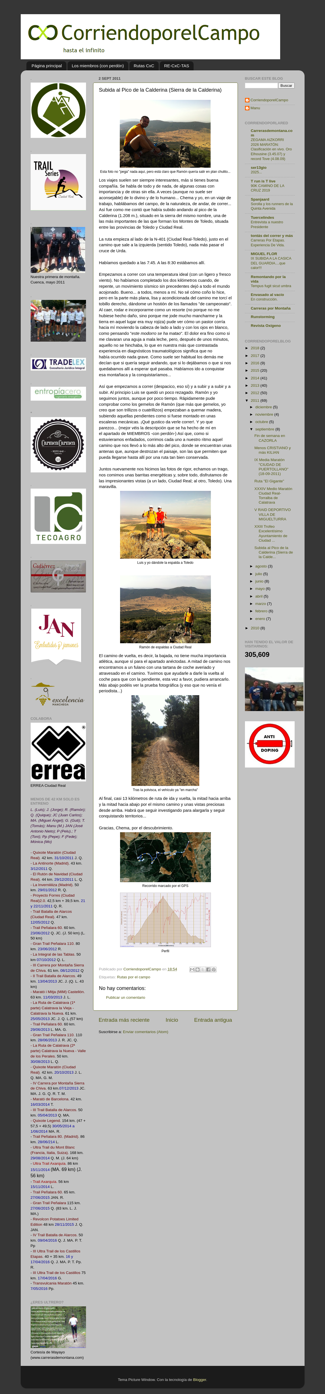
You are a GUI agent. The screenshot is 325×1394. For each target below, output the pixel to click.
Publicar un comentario (125, 997)
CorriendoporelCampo (269, 100)
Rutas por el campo (133, 977)
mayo (260, 588)
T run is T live (263, 181)
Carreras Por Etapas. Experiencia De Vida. (268, 242)
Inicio (172, 1020)
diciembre (264, 407)
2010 (255, 628)
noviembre (264, 414)
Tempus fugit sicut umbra (271, 286)
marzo (261, 604)
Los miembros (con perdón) (98, 65)
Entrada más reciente (124, 1020)
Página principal (47, 65)
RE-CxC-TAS (176, 65)
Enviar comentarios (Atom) (145, 1032)
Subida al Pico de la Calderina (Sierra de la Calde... (273, 552)
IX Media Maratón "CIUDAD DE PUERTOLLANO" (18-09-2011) (271, 467)
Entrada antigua (213, 1020)
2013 (255, 385)
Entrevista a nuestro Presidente (267, 224)
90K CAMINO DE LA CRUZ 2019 (267, 188)
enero (260, 619)
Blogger (199, 1380)
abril (259, 596)
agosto (261, 566)
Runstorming (263, 317)
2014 (255, 378)
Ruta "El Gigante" (269, 481)
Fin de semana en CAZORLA (269, 438)
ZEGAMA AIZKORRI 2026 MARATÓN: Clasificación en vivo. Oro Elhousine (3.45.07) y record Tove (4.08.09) (271, 149)
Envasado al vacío (267, 295)
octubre (262, 422)
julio (259, 574)
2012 (255, 393)
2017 (255, 356)
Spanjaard (260, 199)
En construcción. (264, 299)
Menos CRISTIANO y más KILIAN (272, 450)
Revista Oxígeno (266, 325)
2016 (255, 363)
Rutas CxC (144, 65)
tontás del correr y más (272, 236)
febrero (262, 611)
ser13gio (259, 167)
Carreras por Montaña (271, 308)
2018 (255, 348)
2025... (256, 172)
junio (260, 581)
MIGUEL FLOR (264, 254)
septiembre (265, 429)
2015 (255, 370)
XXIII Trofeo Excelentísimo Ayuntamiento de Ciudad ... (270, 533)
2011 (255, 400)
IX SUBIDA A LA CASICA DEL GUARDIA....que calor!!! (271, 263)
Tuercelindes (262, 217)
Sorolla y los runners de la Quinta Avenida (272, 206)
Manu (255, 108)
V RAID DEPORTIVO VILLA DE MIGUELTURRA (272, 514)
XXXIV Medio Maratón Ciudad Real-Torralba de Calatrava (273, 496)
